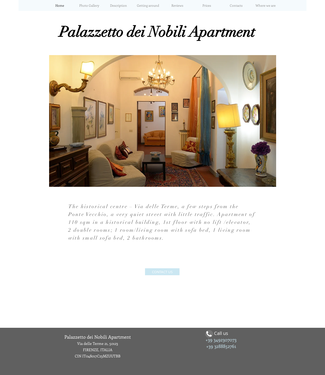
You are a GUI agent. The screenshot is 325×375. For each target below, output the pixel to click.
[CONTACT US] (162, 271)
